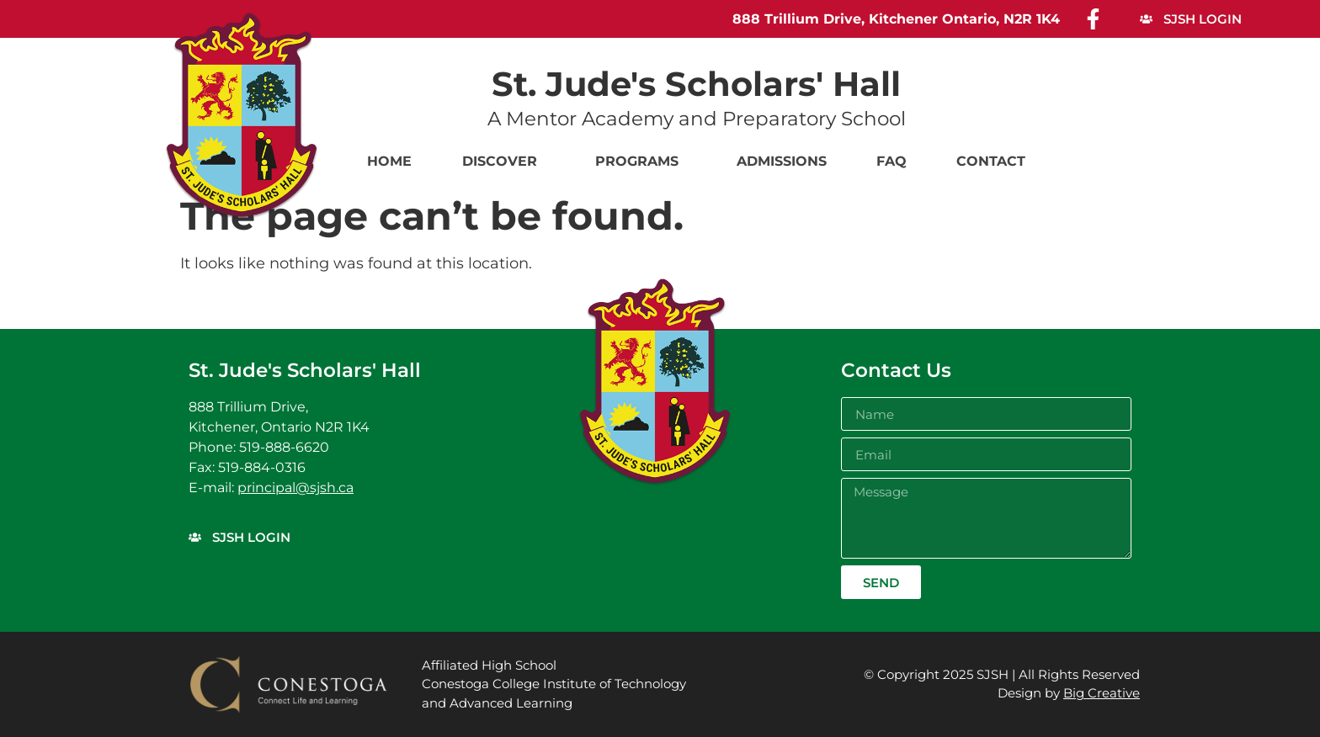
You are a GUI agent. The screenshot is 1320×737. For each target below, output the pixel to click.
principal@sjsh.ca (295, 488)
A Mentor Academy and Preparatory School (696, 118)
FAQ (891, 161)
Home (389, 161)
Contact (990, 161)
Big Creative (1101, 693)
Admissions (782, 161)
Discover (504, 161)
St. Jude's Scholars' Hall (696, 83)
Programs (641, 161)
